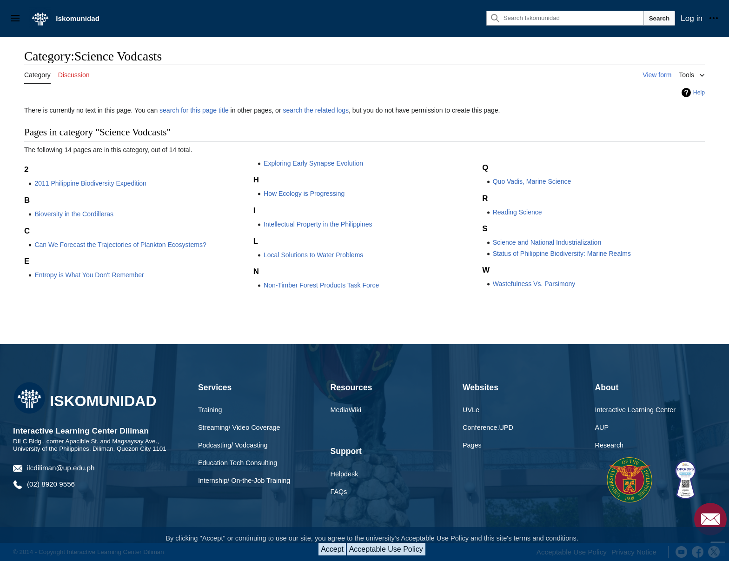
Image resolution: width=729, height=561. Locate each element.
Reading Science (517, 212)
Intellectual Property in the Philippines (318, 224)
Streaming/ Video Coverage (239, 427)
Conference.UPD (488, 427)
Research (609, 445)
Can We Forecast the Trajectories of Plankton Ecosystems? (120, 244)
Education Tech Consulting (237, 463)
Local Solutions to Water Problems (313, 255)
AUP (602, 427)
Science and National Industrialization (547, 242)
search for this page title (194, 110)
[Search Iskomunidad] (565, 18)
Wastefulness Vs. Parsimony (534, 283)
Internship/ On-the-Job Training (244, 480)
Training (210, 410)
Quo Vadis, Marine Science (532, 181)
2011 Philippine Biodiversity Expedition (90, 183)
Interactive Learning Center (635, 410)
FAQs (339, 491)
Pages (472, 445)
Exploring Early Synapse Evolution (313, 163)
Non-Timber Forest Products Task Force (321, 285)
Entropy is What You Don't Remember (89, 275)
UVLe (471, 410)
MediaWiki (346, 410)
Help (699, 92)
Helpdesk (344, 474)
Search (659, 18)
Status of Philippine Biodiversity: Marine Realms (562, 253)
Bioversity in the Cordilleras (73, 214)
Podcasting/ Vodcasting (233, 445)
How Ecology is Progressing (304, 193)
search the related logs (316, 110)
